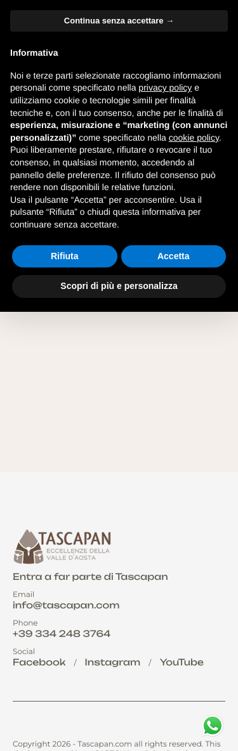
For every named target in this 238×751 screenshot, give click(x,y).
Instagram (113, 662)
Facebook (39, 662)
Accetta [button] (173, 256)
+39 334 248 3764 (61, 634)
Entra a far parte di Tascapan (90, 577)
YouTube (182, 662)
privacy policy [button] (165, 87)
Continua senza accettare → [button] (119, 20)
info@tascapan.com (66, 605)
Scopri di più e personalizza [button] (118, 286)
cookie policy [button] (194, 137)
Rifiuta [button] (65, 256)
